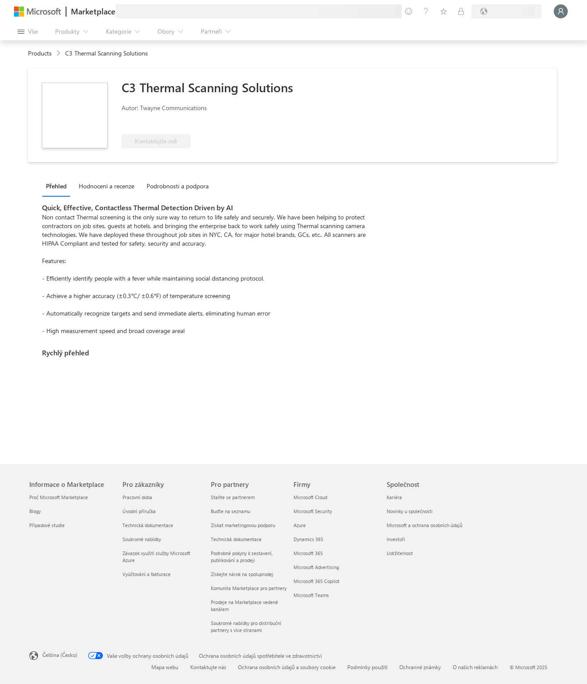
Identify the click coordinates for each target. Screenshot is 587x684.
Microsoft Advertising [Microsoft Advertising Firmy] (316, 567)
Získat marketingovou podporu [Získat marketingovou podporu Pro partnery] (243, 525)
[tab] (58, 185)
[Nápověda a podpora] (426, 11)
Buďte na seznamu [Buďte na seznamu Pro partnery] (230, 511)
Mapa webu (164, 666)
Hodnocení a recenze (106, 186)
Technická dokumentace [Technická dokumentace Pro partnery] (236, 539)
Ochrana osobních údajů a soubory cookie (286, 666)
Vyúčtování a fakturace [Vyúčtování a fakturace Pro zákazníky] (146, 574)
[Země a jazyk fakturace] (507, 11)
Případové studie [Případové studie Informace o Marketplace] (47, 525)
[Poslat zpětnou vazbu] (409, 11)
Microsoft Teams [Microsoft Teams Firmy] (311, 595)
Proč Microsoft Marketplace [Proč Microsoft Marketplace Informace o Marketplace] (58, 497)
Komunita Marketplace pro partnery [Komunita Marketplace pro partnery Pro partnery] (249, 588)
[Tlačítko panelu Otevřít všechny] (27, 31)
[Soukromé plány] (461, 11)
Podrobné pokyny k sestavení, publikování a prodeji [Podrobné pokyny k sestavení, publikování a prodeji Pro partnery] (242, 556)
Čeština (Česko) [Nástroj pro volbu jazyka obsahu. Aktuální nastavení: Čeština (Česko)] (59, 654)
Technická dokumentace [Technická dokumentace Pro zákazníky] (147, 525)
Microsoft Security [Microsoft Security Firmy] (313, 511)
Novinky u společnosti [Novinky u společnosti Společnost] (410, 511)
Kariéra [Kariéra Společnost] (394, 497)
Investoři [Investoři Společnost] (396, 539)
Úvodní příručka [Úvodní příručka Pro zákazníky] (139, 511)
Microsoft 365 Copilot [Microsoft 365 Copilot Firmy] (316, 581)
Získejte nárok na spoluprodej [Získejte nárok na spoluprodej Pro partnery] (242, 574)
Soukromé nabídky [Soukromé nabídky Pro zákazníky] (141, 539)
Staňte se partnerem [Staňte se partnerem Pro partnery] (233, 497)
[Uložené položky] (444, 11)
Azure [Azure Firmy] (300, 525)
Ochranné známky (420, 666)
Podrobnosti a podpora (178, 186)
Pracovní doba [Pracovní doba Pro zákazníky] (137, 497)
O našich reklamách (475, 666)
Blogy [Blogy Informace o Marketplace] (35, 511)
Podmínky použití (367, 666)
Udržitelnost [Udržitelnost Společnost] (400, 553)
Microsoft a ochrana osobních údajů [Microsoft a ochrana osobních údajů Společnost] (424, 525)
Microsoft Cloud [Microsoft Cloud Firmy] (310, 497)
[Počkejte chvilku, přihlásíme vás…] (561, 11)
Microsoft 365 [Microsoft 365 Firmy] (308, 553)
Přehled (56, 186)
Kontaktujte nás (208, 666)
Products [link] (40, 53)
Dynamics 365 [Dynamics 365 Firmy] (308, 539)
